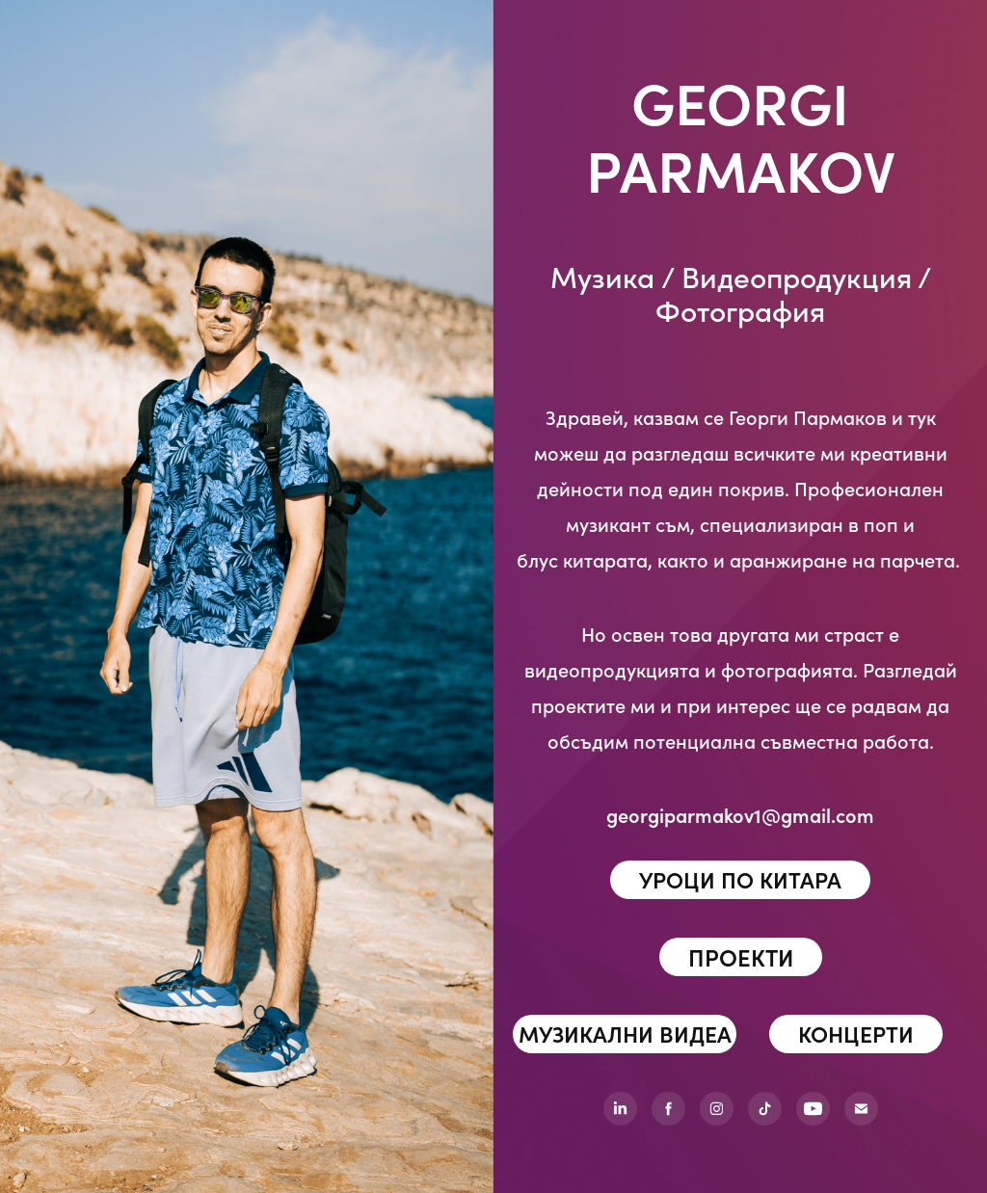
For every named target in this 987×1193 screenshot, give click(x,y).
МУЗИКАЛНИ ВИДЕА (625, 1033)
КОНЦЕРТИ (856, 1033)
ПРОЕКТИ (740, 956)
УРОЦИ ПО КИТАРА (740, 879)
